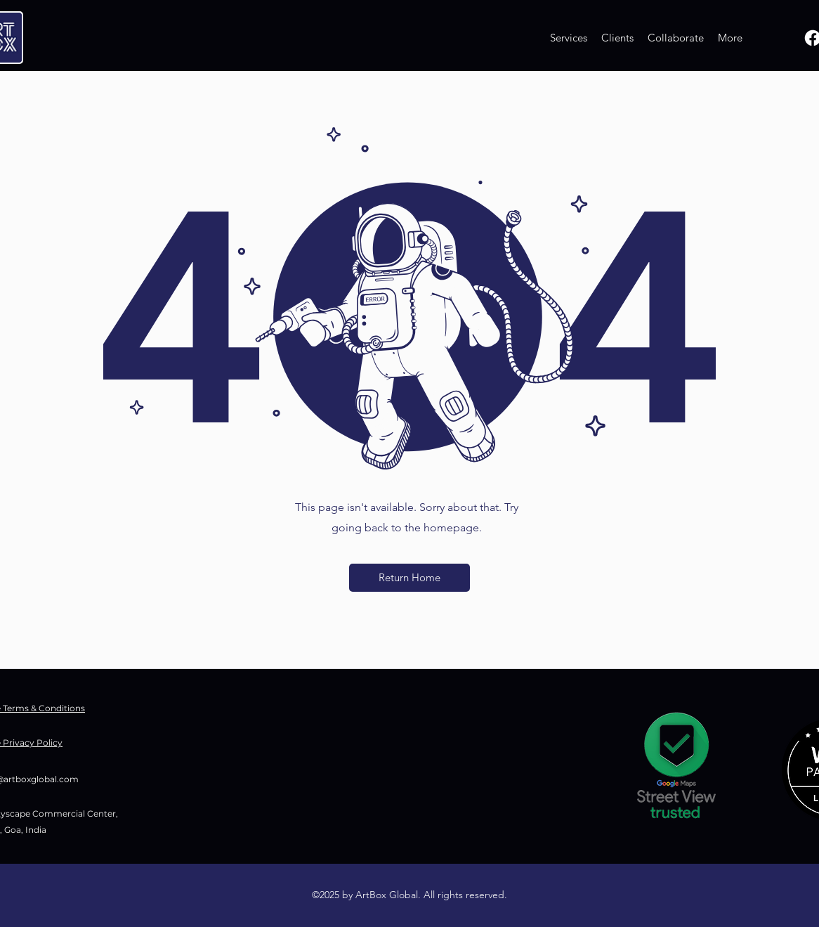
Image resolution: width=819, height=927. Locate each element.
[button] (409, 578)
